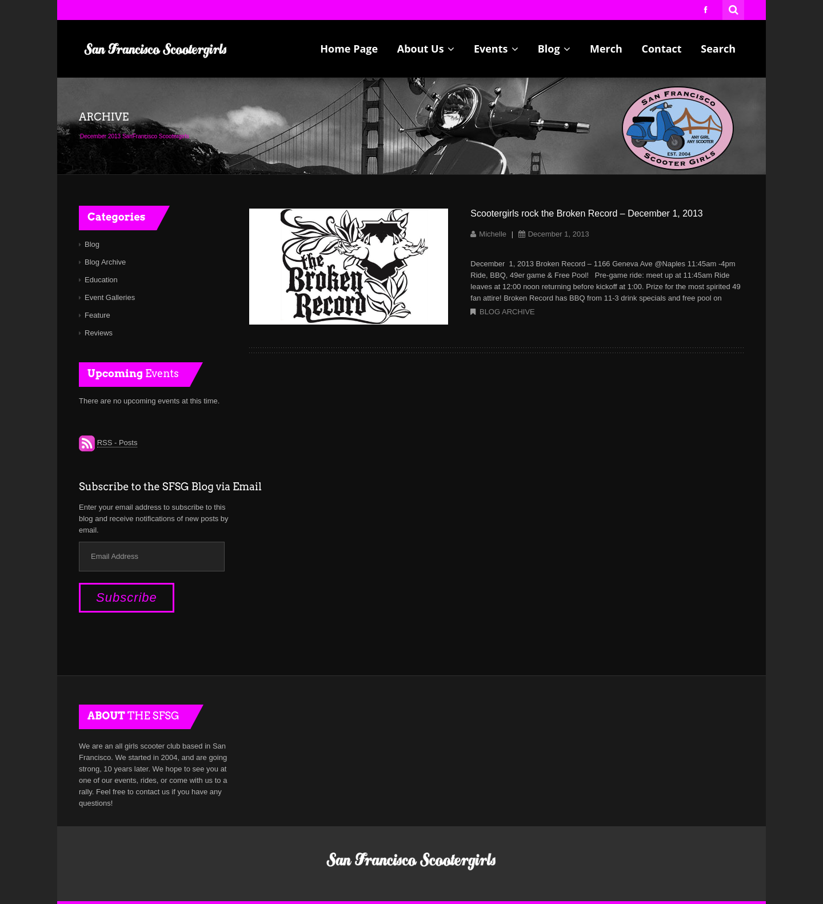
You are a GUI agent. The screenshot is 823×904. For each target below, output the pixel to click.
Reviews (99, 333)
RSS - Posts (117, 442)
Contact (661, 48)
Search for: (733, 8)
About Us (426, 48)
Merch (606, 48)
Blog (554, 48)
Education (101, 279)
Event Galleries (110, 297)
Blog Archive (507, 311)
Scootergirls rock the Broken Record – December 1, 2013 (586, 213)
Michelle (492, 234)
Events (496, 48)
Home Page (349, 48)
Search (718, 48)
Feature (97, 315)
